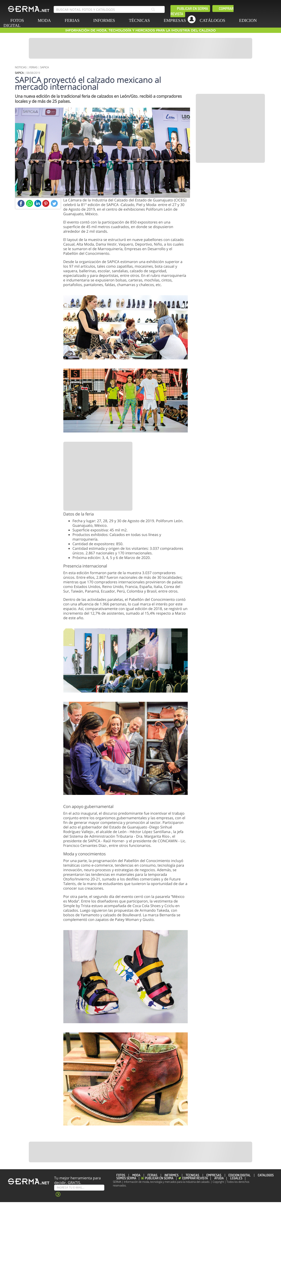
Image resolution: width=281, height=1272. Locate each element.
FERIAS (72, 20)
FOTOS (120, 1175)
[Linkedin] (37, 203)
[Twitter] (54, 203)
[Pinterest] (46, 203)
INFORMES (104, 20)
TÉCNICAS (139, 20)
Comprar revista (195, 1178)
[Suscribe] (79, 1188)
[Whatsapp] (29, 203)
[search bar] (109, 9)
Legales (236, 1178)
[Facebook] (21, 203)
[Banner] (140, 48)
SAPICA (44, 67)
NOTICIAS (21, 67)
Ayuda (219, 1178)
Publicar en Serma (192, 8)
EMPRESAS (175, 20)
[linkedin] (175, 31)
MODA (44, 20)
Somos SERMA (126, 1178)
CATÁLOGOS (212, 20)
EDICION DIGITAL (239, 1175)
